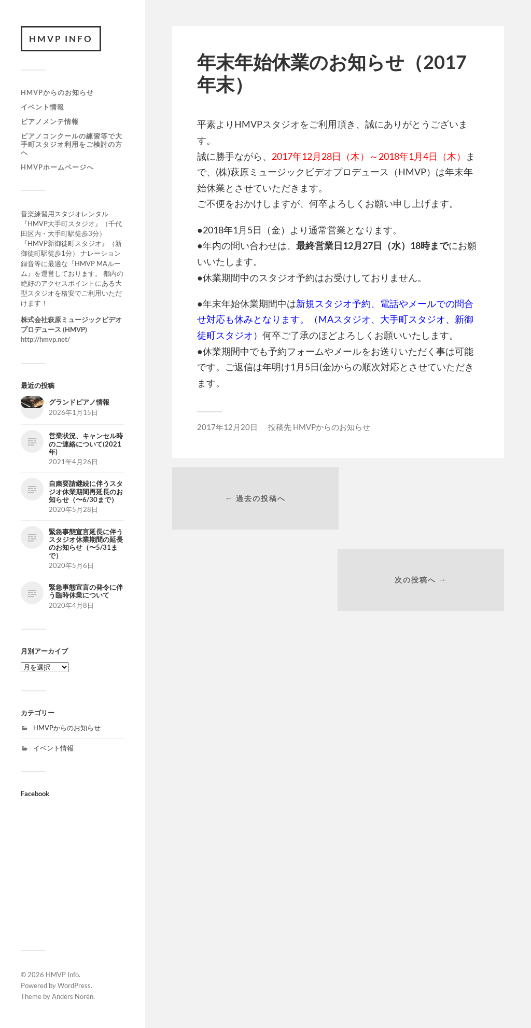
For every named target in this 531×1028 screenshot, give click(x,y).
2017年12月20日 (227, 427)
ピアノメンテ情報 (50, 121)
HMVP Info (61, 38)
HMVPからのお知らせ (57, 93)
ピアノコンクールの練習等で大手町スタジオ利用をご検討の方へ (71, 144)
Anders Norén (72, 996)
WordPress (74, 986)
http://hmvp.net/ (45, 340)
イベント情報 (42, 107)
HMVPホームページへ (57, 167)
